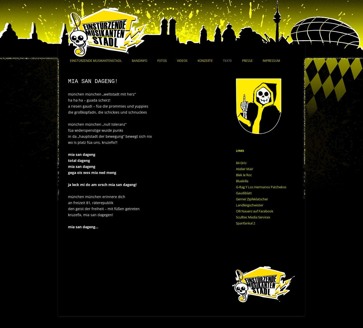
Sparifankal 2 (245, 223)
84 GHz (241, 163)
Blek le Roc (244, 175)
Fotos (162, 61)
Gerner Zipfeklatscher (252, 199)
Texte (227, 61)
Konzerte (205, 61)
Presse (247, 61)
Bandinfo (139, 61)
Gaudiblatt (244, 193)
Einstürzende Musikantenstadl (96, 61)
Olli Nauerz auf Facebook (254, 211)
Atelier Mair (244, 169)
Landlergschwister (249, 205)
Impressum (271, 61)
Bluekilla (242, 181)
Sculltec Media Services (253, 217)
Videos (182, 61)
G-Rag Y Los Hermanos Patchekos (261, 187)
